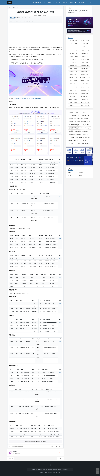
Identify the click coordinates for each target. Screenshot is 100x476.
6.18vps (13, 446)
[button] (59, 452)
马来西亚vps (85, 102)
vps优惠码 (36, 2)
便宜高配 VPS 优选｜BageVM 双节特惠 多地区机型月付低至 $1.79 (79, 137)
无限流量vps (84, 80)
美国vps (84, 93)
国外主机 (84, 68)
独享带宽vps (73, 93)
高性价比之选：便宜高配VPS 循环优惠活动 (78, 134)
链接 (60, 162)
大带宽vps (84, 71)
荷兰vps (73, 96)
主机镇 (69, 175)
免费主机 (73, 59)
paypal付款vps (73, 43)
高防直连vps (85, 105)
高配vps (73, 105)
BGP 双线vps (85, 40)
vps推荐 (42, 2)
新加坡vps (73, 80)
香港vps (73, 102)
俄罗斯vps (84, 56)
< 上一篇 (11, 458)
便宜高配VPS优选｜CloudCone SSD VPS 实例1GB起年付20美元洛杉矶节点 (79, 128)
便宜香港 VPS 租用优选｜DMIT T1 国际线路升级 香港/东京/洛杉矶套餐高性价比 (79, 118)
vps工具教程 (81, 2)
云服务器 (84, 53)
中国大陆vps (73, 53)
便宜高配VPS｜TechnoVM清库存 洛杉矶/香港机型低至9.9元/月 (79, 143)
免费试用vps (85, 59)
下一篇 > (60, 458)
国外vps (58, 2)
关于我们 (88, 2)
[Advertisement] (35, 34)
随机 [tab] (85, 112)
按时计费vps (73, 77)
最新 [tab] (71, 112)
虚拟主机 (65, 2)
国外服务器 (73, 71)
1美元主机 (73, 40)
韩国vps (85, 99)
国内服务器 (85, 65)
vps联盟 (69, 172)
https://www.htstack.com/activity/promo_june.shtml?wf (27, 98)
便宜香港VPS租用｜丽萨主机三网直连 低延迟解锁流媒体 (79, 131)
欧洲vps (85, 83)
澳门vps (73, 90)
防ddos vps (73, 99)
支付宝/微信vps (85, 77)
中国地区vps (50, 2)
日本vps (73, 83)
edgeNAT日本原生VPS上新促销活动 (77, 140)
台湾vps (85, 62)
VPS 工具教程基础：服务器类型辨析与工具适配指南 (79, 115)
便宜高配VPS (73, 56)
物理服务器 (73, 2)
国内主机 (73, 65)
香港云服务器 (19, 446)
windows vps (73, 50)
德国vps (73, 74)
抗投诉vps (84, 74)
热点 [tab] (78, 112)
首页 (9, 7)
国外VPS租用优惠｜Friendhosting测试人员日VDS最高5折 (79, 125)
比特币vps (73, 87)
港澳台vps (85, 87)
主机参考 (81, 172)
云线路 (80, 175)
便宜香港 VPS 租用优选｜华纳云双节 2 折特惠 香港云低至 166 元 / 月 (79, 121)
